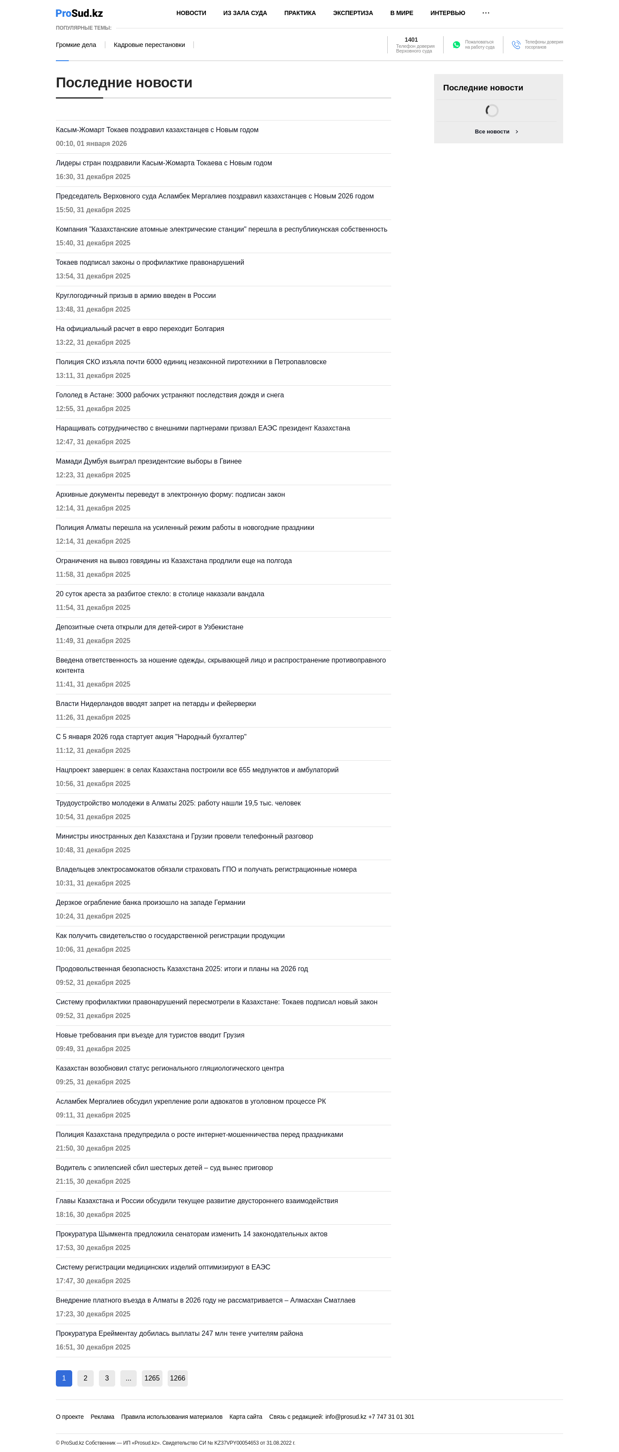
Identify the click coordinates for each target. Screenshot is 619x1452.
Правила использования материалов (172, 1416)
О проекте (70, 1416)
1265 (152, 1378)
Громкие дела (76, 44)
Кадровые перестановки (149, 44)
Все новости (492, 131)
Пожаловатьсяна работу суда (479, 45)
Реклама (102, 1416)
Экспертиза (353, 12)
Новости (191, 12)
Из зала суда (245, 12)
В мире (402, 12)
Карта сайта (246, 1416)
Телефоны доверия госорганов (544, 45)
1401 (411, 39)
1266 (178, 1378)
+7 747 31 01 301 (391, 1416)
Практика (300, 12)
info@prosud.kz (346, 1416)
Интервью (448, 12)
